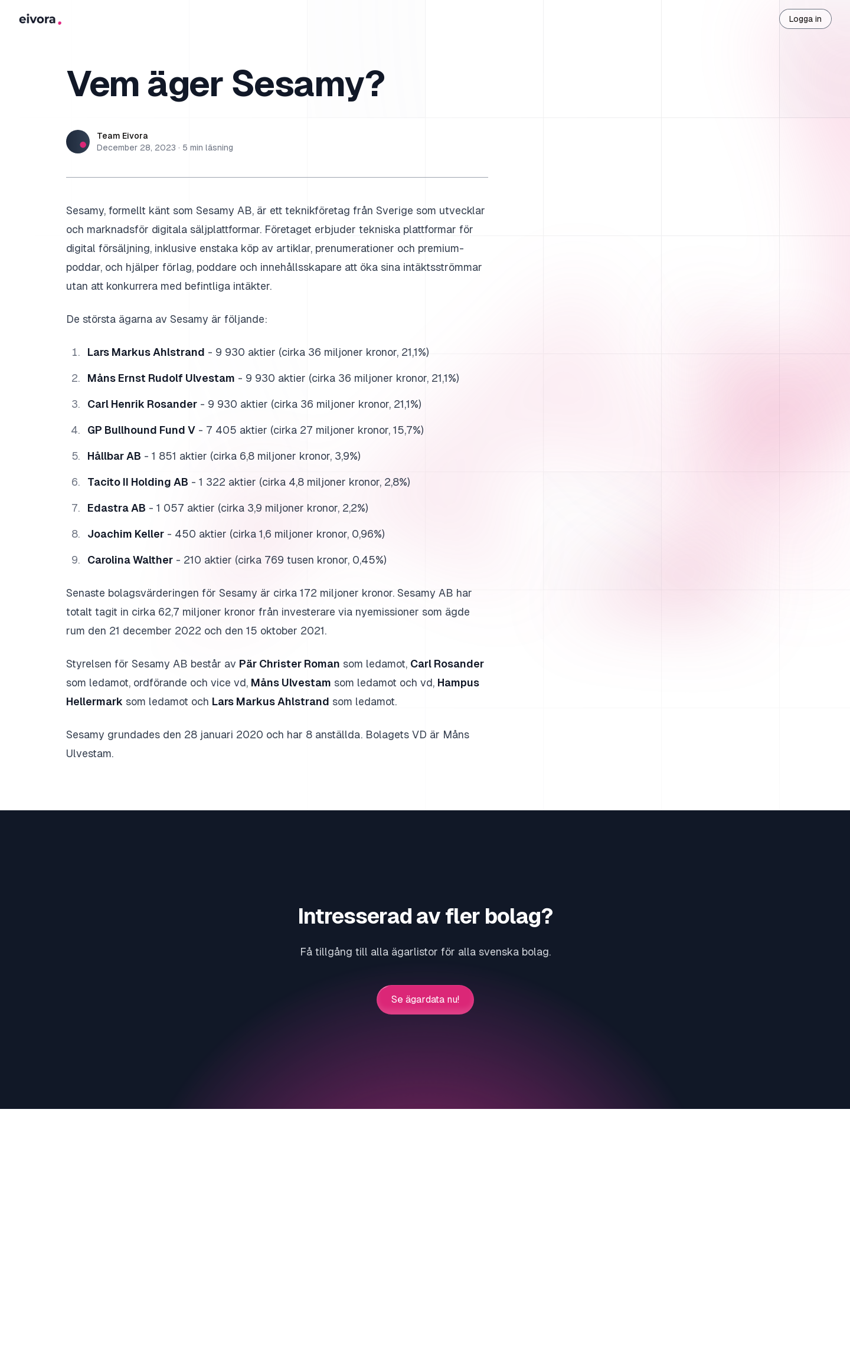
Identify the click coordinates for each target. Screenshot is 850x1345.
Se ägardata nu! (425, 1000)
